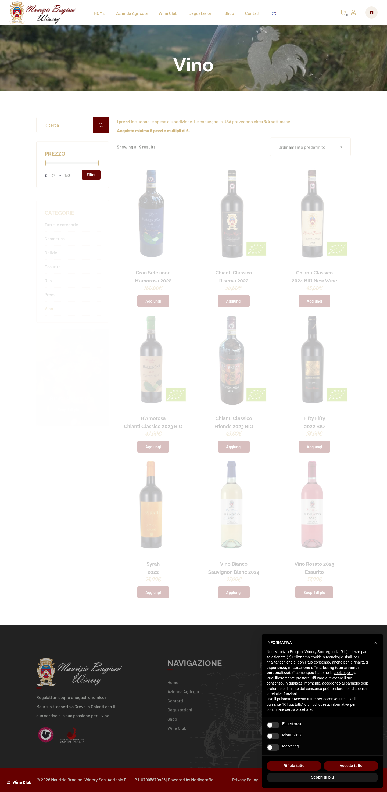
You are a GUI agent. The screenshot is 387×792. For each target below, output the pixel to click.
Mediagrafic (202, 779)
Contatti (253, 13)
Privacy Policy (245, 779)
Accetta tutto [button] (351, 766)
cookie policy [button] (344, 673)
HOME (99, 13)
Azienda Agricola (132, 13)
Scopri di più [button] (322, 777)
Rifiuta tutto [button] (294, 766)
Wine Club (168, 13)
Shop (229, 13)
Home (172, 684)
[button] (310, 147)
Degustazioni (201, 13)
